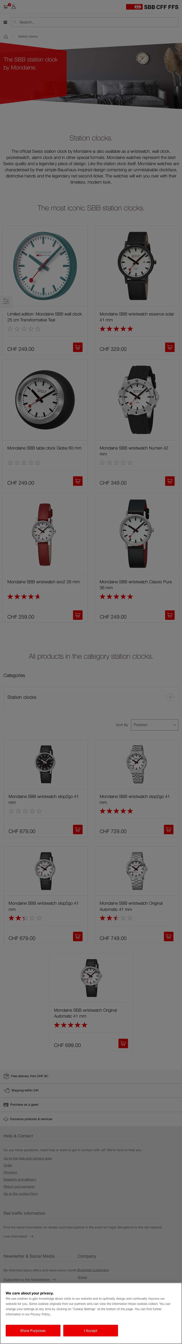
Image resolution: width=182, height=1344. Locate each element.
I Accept (90, 1331)
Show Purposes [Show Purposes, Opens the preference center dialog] (33, 1331)
